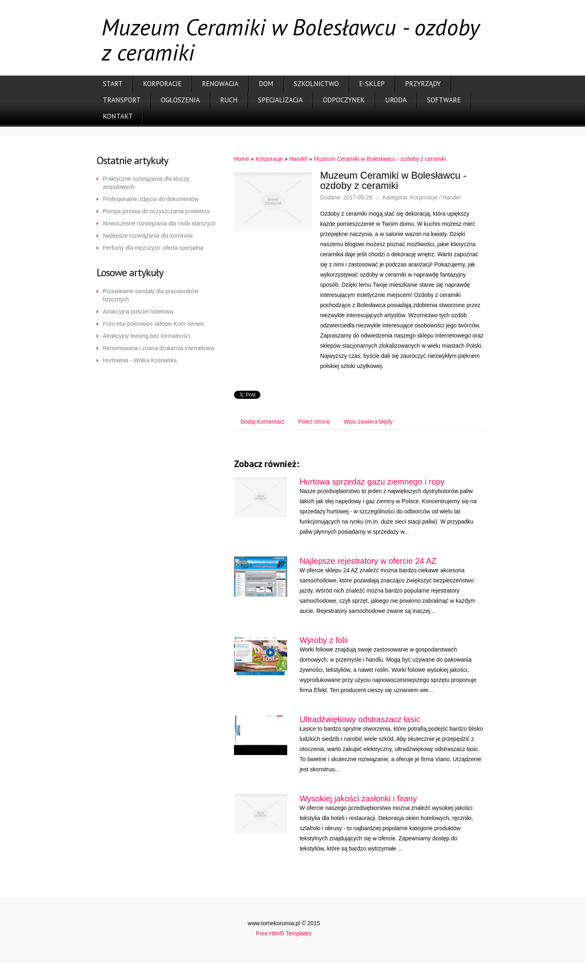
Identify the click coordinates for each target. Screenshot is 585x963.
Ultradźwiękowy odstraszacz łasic (359, 719)
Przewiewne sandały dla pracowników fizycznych (150, 295)
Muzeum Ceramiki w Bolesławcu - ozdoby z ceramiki (380, 159)
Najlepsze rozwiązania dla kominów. (148, 235)
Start (113, 83)
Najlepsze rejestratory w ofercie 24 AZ (367, 560)
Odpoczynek (344, 99)
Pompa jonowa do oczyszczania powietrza (156, 211)
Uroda (396, 99)
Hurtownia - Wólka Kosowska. (140, 360)
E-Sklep (372, 83)
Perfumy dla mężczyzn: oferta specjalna (153, 248)
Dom (266, 83)
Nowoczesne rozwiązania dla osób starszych (159, 223)
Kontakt (118, 116)
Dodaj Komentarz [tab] (262, 421)
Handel (298, 159)
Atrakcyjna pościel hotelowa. (139, 311)
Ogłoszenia (180, 99)
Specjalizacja (280, 99)
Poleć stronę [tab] (314, 421)
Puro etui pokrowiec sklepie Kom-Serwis (153, 323)
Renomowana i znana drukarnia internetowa (158, 348)
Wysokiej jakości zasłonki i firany (358, 798)
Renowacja (220, 83)
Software (444, 99)
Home (241, 159)
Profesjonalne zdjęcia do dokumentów (151, 199)
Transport (122, 99)
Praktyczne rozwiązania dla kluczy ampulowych (146, 182)
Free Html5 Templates (284, 933)
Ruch (229, 99)
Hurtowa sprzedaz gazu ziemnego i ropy (371, 481)
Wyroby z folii (323, 640)
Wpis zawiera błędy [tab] (368, 421)
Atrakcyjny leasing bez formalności (146, 336)
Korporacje (162, 83)
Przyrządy (423, 83)
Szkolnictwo (316, 83)
